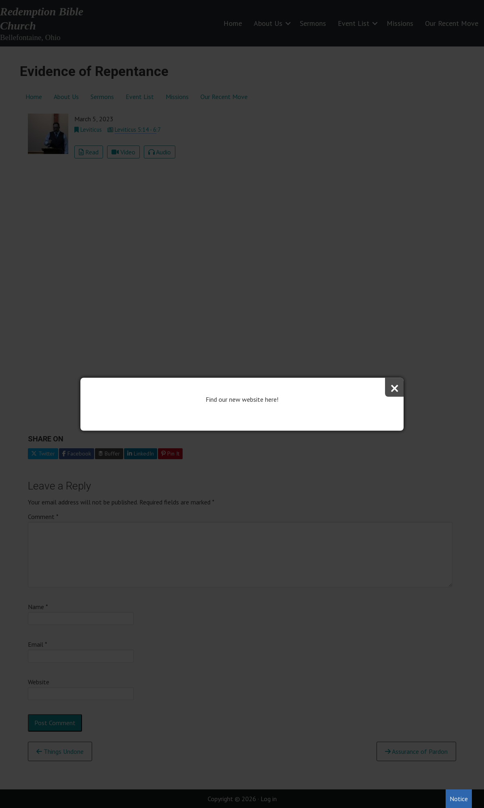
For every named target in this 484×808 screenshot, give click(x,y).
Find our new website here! (242, 399)
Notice (459, 799)
